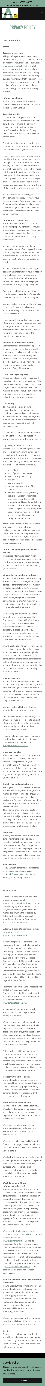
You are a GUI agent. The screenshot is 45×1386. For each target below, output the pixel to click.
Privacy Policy (9, 1379)
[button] (41, 13)
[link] (10, 13)
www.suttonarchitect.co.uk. (15, 922)
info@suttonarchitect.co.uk (15, 745)
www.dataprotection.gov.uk (15, 1002)
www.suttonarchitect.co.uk (15, 66)
